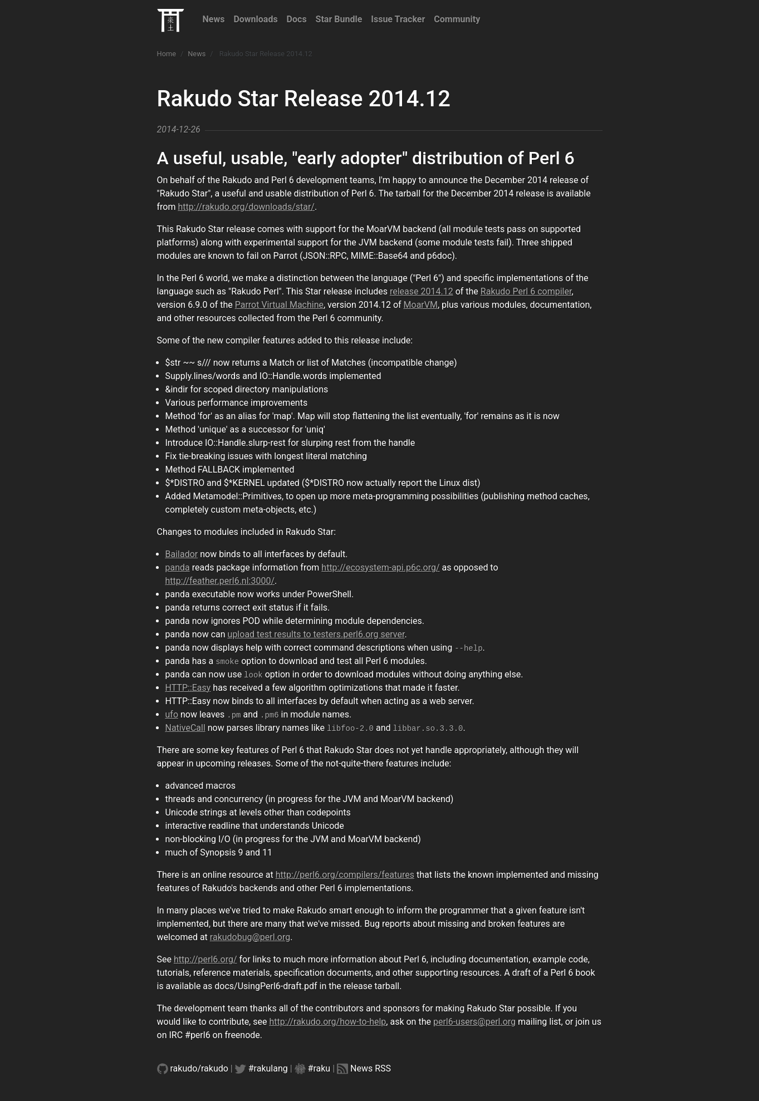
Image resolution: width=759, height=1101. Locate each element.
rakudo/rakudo (199, 1068)
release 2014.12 (421, 291)
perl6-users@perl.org (474, 1021)
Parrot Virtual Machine (279, 304)
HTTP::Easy (188, 687)
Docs (297, 19)
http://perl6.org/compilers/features (345, 874)
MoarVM (421, 304)
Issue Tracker (398, 19)
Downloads (255, 19)
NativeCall (185, 727)
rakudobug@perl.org (250, 937)
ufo (172, 714)
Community (457, 19)
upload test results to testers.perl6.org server (316, 634)
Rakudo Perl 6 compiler (526, 291)
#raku (319, 1068)
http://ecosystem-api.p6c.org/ (380, 567)
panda (177, 567)
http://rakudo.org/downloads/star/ (246, 206)
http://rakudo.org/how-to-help (327, 1021)
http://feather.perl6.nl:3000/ (220, 581)
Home (166, 54)
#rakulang (268, 1068)
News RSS (370, 1068)
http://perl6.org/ (205, 959)
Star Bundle (339, 19)
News (214, 19)
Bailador (181, 554)
